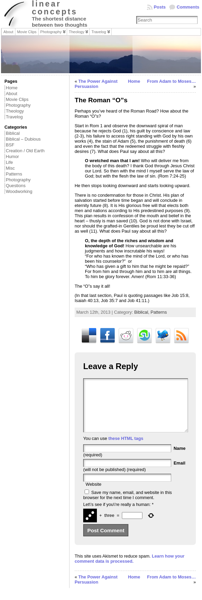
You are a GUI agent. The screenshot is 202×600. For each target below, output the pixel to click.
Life (9, 162)
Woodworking (19, 191)
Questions (16, 185)
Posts (160, 7)
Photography (18, 105)
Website (93, 494)
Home (11, 87)
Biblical (13, 133)
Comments (188, 7)
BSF (10, 144)
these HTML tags (125, 448)
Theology (15, 111)
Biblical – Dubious (23, 139)
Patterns (14, 174)
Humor (12, 156)
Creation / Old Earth (25, 150)
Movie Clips (17, 99)
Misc (10, 168)
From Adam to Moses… (171, 81)
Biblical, (142, 312)
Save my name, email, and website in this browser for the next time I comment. (127, 505)
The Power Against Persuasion (96, 84)
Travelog (14, 116)
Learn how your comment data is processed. (130, 569)
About (11, 93)
